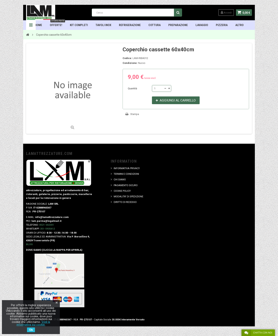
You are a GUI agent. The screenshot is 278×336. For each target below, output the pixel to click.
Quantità (132, 88)
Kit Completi (79, 25)
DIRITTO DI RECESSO (125, 202)
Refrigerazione (130, 25)
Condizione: (130, 63)
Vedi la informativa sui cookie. (33, 323)
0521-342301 (46, 224)
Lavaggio (202, 25)
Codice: (127, 58)
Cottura (154, 25)
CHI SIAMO (120, 179)
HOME (38, 25)
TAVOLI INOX (103, 25)
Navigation (31, 25)
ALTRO (239, 25)
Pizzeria (222, 25)
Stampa (134, 114)
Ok (31, 330)
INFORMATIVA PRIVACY (127, 168)
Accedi (226, 12)
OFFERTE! (57, 23)
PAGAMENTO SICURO (126, 185)
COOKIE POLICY (122, 190)
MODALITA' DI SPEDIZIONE (128, 196)
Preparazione (178, 25)
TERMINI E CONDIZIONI (126, 173)
